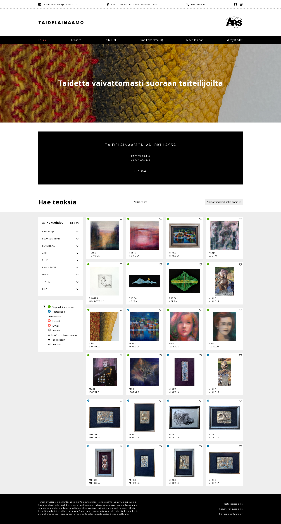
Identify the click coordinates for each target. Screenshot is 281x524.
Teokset (76, 40)
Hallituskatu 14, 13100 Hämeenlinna (134, 4)
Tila (44, 288)
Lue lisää (140, 171)
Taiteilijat (110, 40)
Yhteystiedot (235, 40)
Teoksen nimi (51, 238)
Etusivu (42, 40)
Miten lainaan (194, 40)
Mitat (46, 274)
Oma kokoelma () (151, 40)
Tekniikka (48, 245)
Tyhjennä (75, 222)
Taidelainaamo (61, 23)
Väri (61, 253)
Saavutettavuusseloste (231, 508)
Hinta (46, 281)
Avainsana (49, 267)
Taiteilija (48, 231)
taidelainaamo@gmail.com (60, 4)
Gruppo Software (119, 514)
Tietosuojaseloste (233, 503)
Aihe (45, 260)
